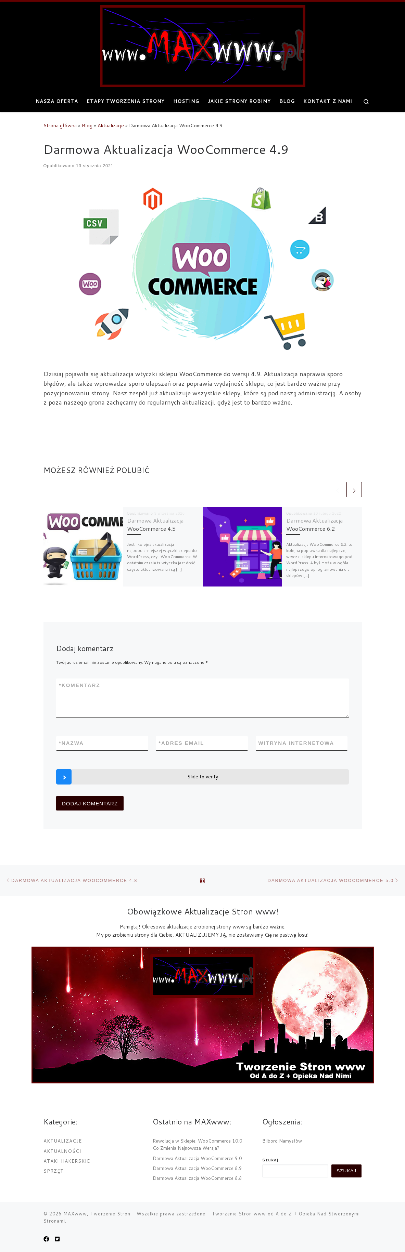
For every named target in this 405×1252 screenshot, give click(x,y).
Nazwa (71, 743)
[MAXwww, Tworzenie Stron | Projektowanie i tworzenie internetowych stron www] (202, 45)
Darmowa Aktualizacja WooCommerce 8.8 (197, 1178)
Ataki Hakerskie (66, 1161)
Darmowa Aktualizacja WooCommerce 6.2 (314, 524)
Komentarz (79, 685)
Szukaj (270, 1160)
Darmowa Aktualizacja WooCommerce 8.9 (197, 1168)
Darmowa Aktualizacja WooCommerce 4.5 (155, 524)
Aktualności (62, 1151)
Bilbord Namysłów (282, 1140)
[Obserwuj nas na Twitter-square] (57, 1239)
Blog (87, 125)
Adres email (181, 743)
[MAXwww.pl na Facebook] (46, 1239)
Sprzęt (53, 1171)
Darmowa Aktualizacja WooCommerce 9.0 (197, 1158)
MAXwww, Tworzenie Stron (96, 1214)
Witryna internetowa (296, 743)
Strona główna (60, 125)
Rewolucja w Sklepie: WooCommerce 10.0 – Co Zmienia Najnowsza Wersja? (199, 1144)
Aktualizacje (111, 125)
